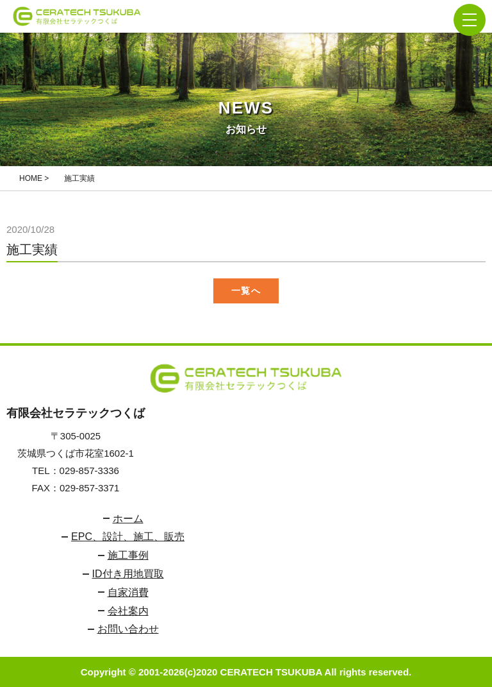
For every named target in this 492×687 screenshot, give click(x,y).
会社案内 (128, 611)
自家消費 (128, 592)
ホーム (128, 518)
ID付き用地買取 (128, 573)
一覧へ (245, 290)
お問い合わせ (128, 628)
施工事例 (128, 555)
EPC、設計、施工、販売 (127, 536)
